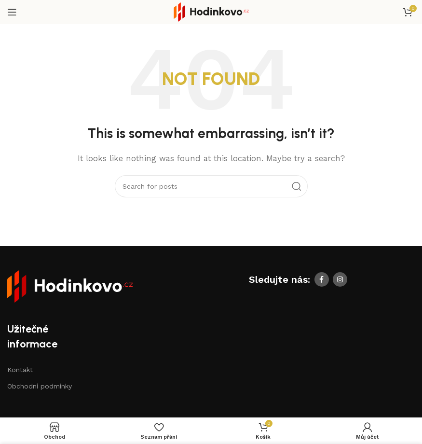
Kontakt (20, 370)
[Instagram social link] (340, 279)
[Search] (211, 186)
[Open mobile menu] (12, 12)
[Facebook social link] (321, 279)
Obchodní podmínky (39, 386)
